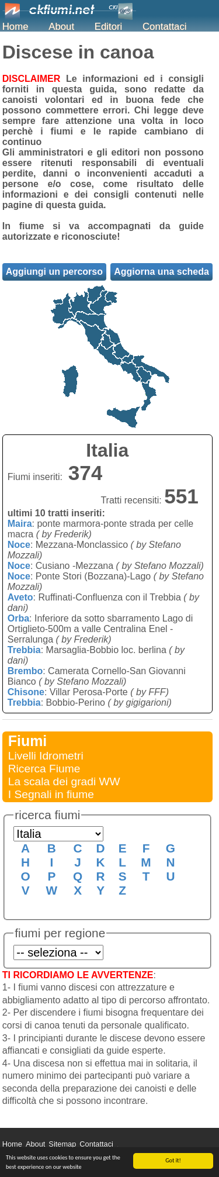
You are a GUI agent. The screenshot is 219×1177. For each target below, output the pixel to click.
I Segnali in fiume (51, 794)
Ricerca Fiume (44, 768)
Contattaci (164, 26)
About (61, 26)
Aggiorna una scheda (161, 272)
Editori (109, 26)
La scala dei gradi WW (64, 781)
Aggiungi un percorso (54, 272)
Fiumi (27, 741)
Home (15, 26)
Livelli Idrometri (46, 756)
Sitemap (62, 1144)
